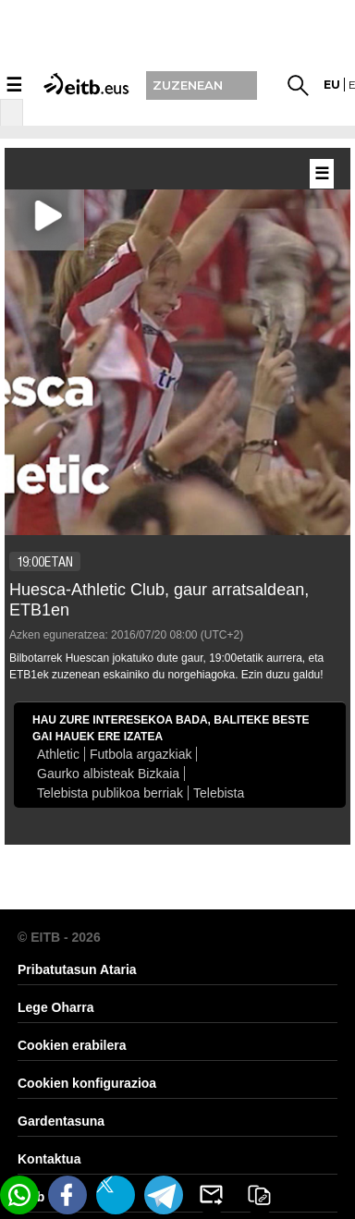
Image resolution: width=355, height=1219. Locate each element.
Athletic (58, 754)
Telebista (218, 793)
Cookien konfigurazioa (87, 1083)
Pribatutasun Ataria (77, 969)
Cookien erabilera (72, 1045)
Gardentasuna (61, 1121)
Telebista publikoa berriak (110, 793)
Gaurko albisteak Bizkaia (108, 773)
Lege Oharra (55, 1007)
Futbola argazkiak (141, 754)
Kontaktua (49, 1159)
